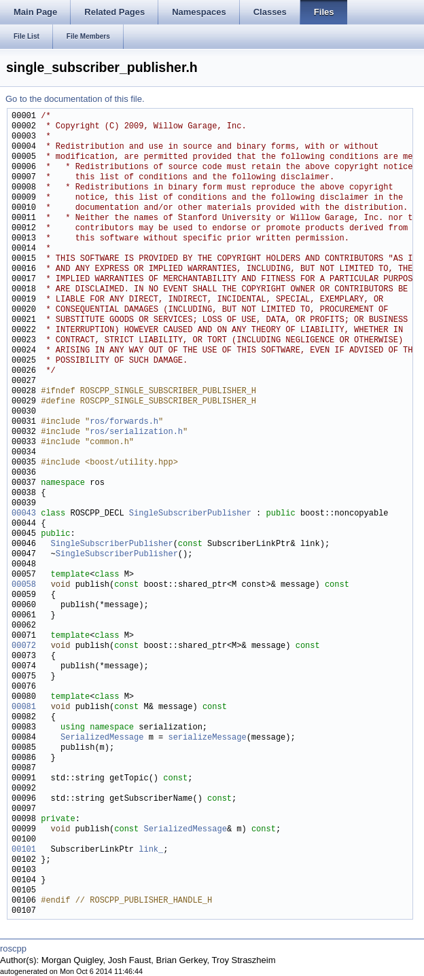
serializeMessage (207, 738)
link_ (151, 850)
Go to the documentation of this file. (75, 99)
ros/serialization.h (136, 432)
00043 (24, 514)
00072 (24, 646)
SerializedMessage (101, 738)
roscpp (13, 948)
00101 (24, 850)
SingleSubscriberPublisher (190, 514)
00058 (24, 585)
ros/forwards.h (124, 422)
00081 (24, 707)
